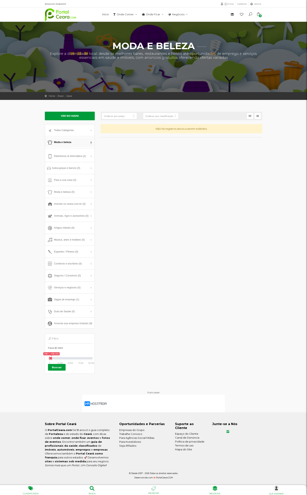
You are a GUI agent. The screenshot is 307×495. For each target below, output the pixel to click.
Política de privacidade (189, 441)
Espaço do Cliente (186, 433)
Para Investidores (130, 441)
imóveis (50, 449)
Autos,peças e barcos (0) (63, 168)
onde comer (61, 437)
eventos (93, 437)
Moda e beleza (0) (61, 192)
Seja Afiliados (127, 445)
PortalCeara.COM (164, 477)
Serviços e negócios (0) (64, 288)
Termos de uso (184, 445)
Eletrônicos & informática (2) (66, 156)
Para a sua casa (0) (61, 180)
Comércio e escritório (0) (64, 264)
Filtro (53, 338)
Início (105, 14)
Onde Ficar (153, 14)
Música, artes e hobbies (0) (66, 240)
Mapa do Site (183, 449)
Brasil (61, 96)
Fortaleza (56, 433)
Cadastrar (242, 4)
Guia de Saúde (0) (61, 311)
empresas (100, 449)
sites (48, 461)
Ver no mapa (70, 115)
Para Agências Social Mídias (136, 437)
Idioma (257, 4)
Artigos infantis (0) (61, 228)
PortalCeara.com (60, 430)
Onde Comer (125, 14)
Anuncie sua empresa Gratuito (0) (69, 323)
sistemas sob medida (70, 461)
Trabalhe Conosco (130, 433)
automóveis (65, 449)
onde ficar (78, 437)
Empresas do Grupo (131, 430)
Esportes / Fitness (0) (62, 252)
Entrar (229, 4)
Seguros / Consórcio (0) (64, 276)
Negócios (178, 14)
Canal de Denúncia (187, 437)
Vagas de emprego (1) (63, 300)
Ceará (69, 96)
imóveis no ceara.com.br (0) (66, 204)
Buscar (57, 367)
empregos (83, 449)
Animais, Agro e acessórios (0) (67, 216)
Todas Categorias (60, 130)
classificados (88, 445)
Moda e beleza (69, 142)
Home (52, 96)
